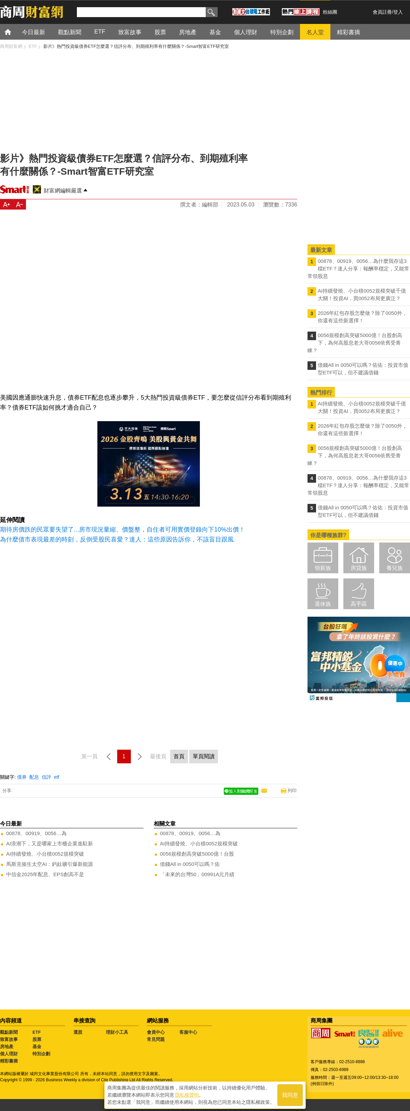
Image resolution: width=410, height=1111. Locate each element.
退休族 (323, 604)
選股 (77, 1032)
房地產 (6, 1046)
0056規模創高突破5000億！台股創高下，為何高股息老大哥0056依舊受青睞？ (355, 342)
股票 (36, 1039)
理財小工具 (117, 1032)
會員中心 (156, 1032)
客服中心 (188, 1032)
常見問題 (156, 1039)
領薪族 (323, 568)
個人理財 (9, 1053)
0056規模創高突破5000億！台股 (197, 854)
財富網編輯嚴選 (63, 190)
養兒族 (394, 568)
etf (56, 777)
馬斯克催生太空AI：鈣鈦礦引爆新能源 (49, 864)
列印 (292, 790)
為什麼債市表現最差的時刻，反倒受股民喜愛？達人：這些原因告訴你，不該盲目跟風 (117, 539)
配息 (34, 777)
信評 (46, 777)
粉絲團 (330, 12)
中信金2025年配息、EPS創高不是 (45, 874)
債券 (22, 777)
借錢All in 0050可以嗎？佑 (190, 864)
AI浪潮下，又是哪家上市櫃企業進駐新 (49, 843)
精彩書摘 (9, 1060)
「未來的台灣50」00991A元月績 (197, 874)
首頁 (14, 31)
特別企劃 (41, 1053)
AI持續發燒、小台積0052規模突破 (45, 854)
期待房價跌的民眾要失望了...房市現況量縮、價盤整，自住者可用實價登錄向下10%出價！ (122, 529)
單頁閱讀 (204, 756)
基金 (36, 1046)
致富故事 (9, 1039)
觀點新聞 (9, 1032)
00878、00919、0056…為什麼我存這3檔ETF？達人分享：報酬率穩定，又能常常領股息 (358, 268)
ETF (36, 1032)
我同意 (290, 1094)
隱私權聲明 (187, 1094)
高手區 (359, 604)
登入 (398, 12)
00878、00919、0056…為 (36, 833)
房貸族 (359, 568)
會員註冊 (382, 12)
